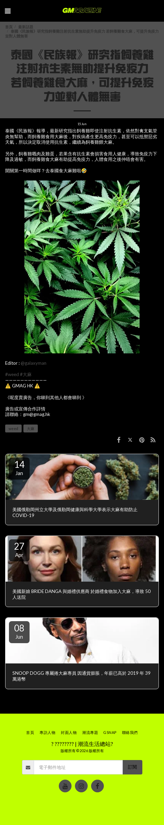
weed (13, 428)
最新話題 (25, 26)
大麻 (30, 428)
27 (19, 549)
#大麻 (26, 374)
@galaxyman (33, 363)
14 (19, 467)
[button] (7, 10)
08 (19, 631)
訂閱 (132, 767)
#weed (12, 374)
